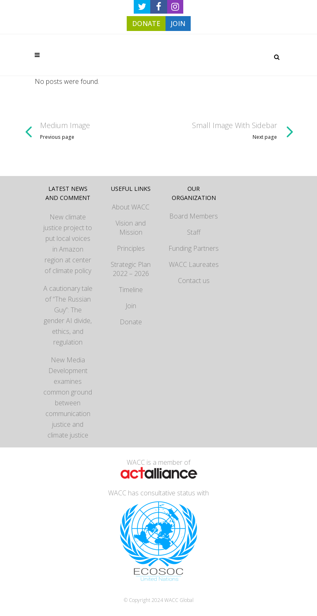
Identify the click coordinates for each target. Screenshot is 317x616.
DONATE (146, 23)
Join (130, 305)
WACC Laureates (194, 264)
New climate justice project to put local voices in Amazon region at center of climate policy (67, 243)
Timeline (131, 289)
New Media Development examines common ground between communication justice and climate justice (67, 397)
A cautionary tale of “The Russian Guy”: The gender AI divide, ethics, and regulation (67, 315)
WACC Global (179, 600)
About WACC (130, 207)
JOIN (178, 23)
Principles (131, 248)
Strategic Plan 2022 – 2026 (131, 269)
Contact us (194, 280)
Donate (131, 321)
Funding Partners (193, 248)
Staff (194, 232)
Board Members (193, 216)
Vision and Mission (131, 228)
